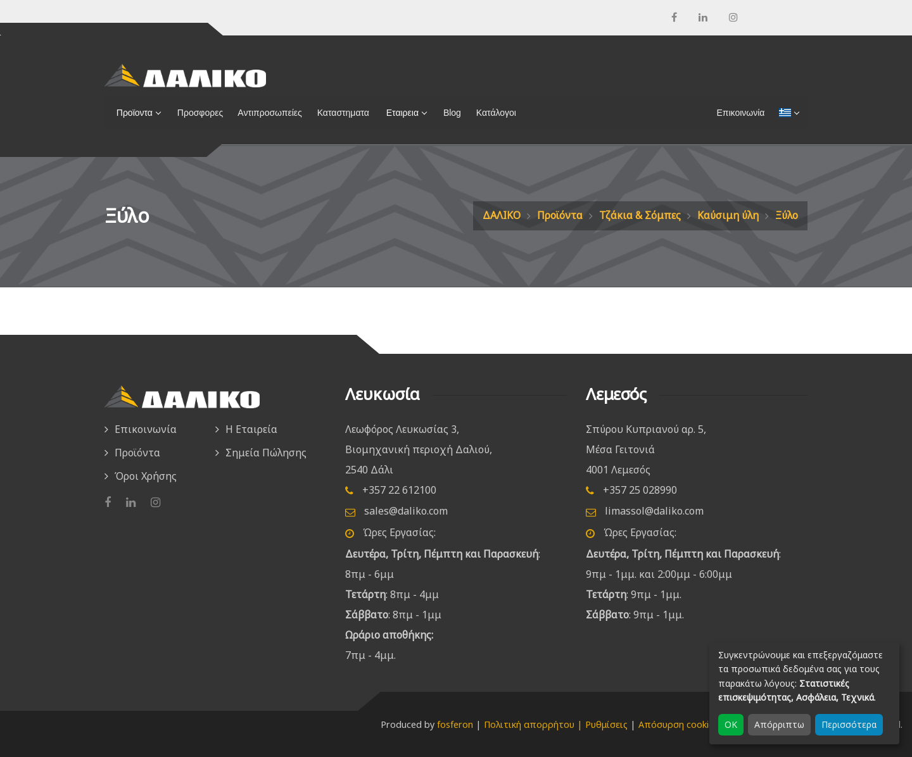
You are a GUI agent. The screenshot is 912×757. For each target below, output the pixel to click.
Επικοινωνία (146, 429)
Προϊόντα (560, 215)
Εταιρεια (400, 113)
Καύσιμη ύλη (728, 215)
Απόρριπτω (779, 724)
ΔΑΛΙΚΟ (502, 215)
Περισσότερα (849, 724)
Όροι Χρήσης (146, 476)
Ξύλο (786, 215)
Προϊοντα (132, 113)
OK (731, 724)
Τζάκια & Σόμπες (640, 215)
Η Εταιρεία (251, 429)
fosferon (455, 724)
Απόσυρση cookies (678, 724)
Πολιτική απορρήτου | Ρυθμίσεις (556, 724)
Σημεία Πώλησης (266, 453)
